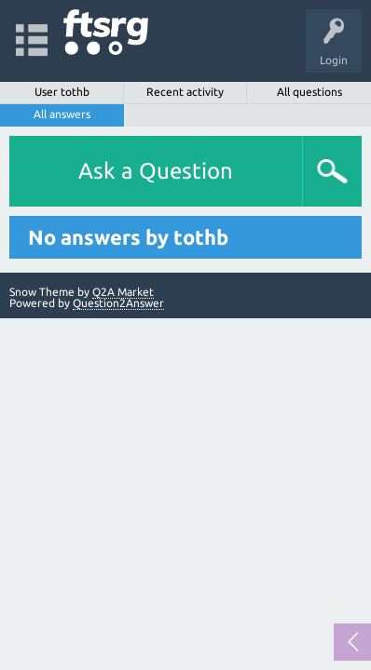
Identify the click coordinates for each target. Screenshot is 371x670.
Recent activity (185, 92)
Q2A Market (123, 292)
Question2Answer (118, 303)
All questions (309, 92)
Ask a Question (155, 170)
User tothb (61, 92)
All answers (62, 114)
